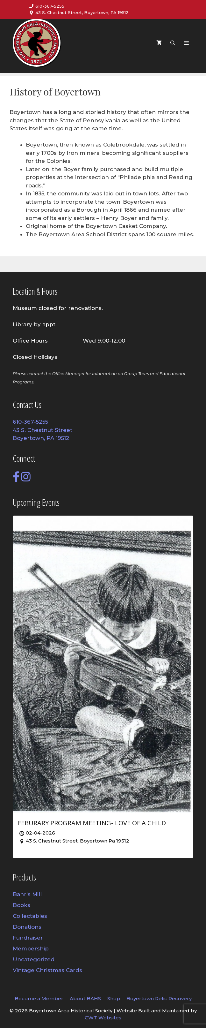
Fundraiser (28, 937)
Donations (27, 927)
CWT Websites (103, 1018)
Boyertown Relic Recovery (159, 998)
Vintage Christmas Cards (47, 970)
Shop (113, 998)
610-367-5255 (49, 6)
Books (21, 905)
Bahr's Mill (27, 894)
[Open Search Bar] (172, 43)
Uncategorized (33, 959)
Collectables (30, 916)
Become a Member (39, 998)
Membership (31, 948)
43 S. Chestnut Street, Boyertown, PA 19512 (82, 12)
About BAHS (85, 998)
